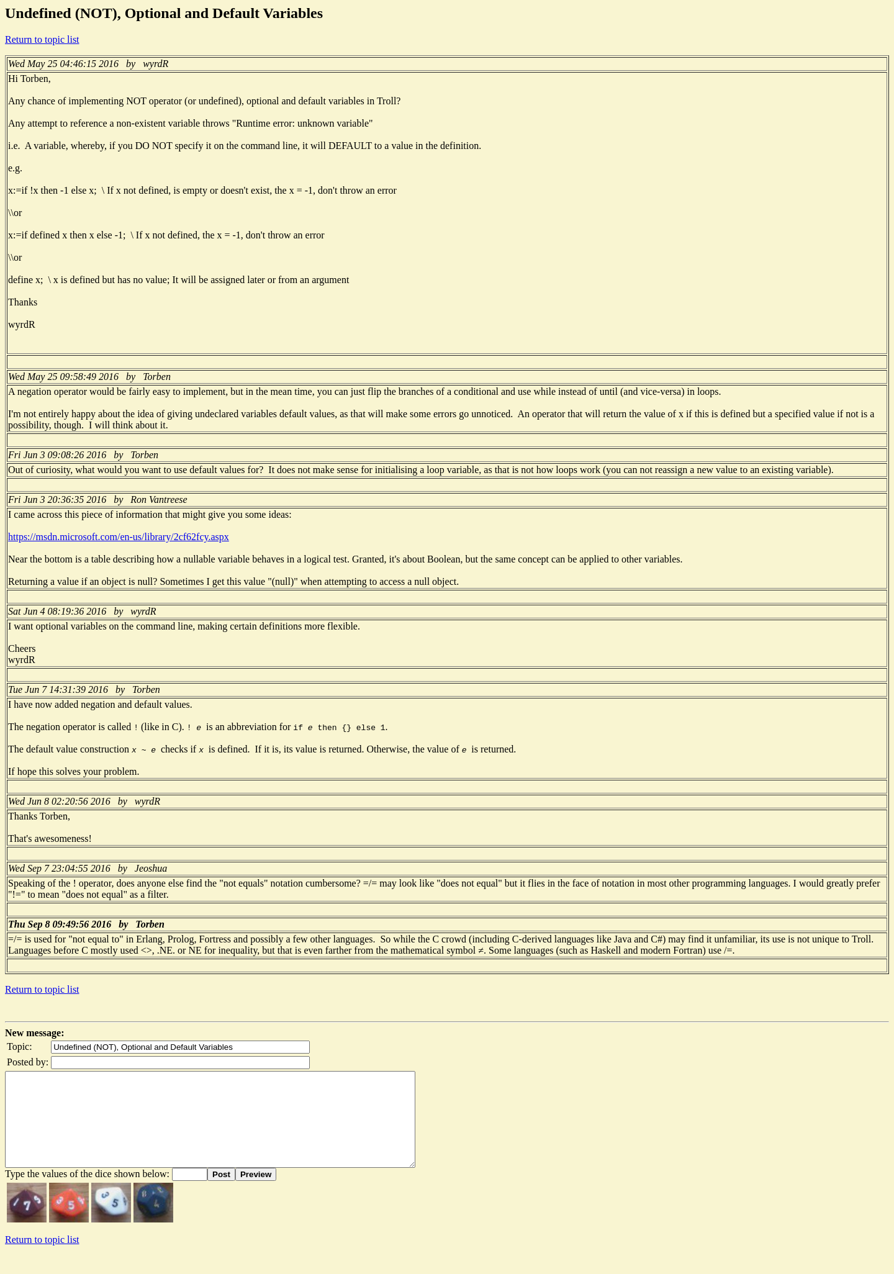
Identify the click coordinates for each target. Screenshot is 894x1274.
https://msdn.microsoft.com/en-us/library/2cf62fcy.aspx (118, 536)
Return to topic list (42, 39)
